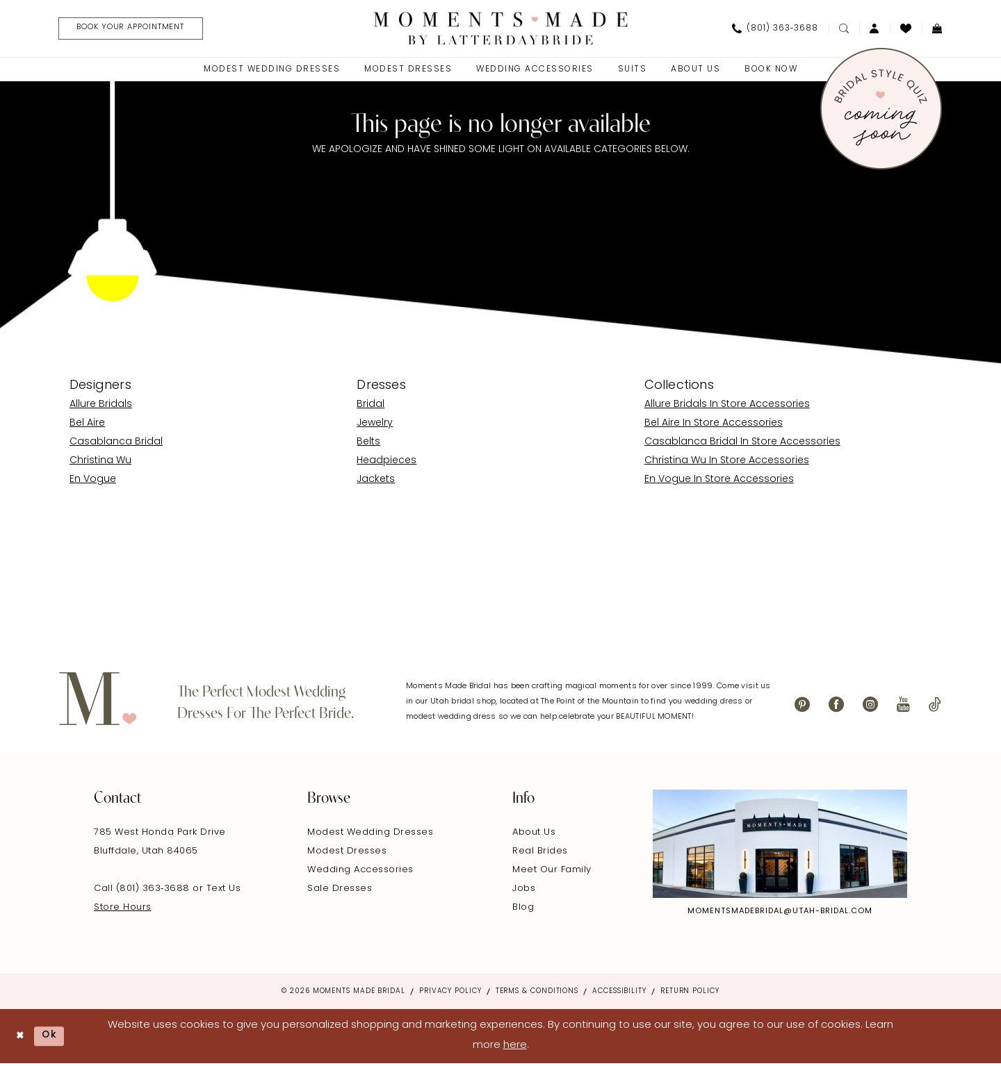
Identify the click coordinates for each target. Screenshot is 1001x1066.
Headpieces (386, 463)
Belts (368, 444)
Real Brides (540, 853)
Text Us (223, 890)
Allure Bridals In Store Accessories (727, 406)
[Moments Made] (501, 29)
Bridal (370, 406)
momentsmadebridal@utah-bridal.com (779, 913)
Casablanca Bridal (116, 444)
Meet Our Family (552, 871)
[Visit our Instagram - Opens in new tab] (870, 706)
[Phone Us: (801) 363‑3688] (775, 29)
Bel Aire (87, 425)
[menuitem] (134, 29)
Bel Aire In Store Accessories (713, 425)
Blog (523, 909)
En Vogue (93, 481)
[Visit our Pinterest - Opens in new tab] (802, 706)
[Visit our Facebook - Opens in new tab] (836, 706)
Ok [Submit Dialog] (53, 1038)
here (515, 1047)
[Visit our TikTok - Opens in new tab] (935, 706)
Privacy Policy (450, 993)
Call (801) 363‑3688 (143, 890)
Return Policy (689, 993)
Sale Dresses (339, 890)
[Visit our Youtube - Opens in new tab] (903, 706)
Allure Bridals (101, 406)
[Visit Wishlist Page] (906, 29)
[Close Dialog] (21, 1038)
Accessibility (619, 993)
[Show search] (844, 29)
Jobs (523, 890)
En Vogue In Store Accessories (719, 481)
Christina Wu (100, 463)
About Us (533, 834)
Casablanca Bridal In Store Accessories (742, 444)
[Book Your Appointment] (139, 29)
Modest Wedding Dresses (370, 834)
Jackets (376, 481)
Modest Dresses (346, 853)
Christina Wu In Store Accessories (726, 463)
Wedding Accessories (360, 871)
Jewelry (375, 425)
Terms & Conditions (537, 993)
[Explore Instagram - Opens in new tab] (780, 846)
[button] (874, 29)
